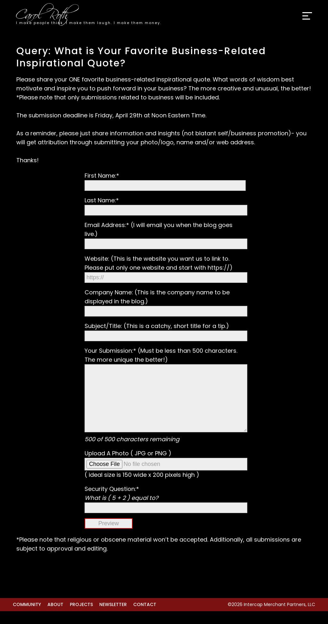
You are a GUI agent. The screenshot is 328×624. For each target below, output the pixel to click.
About (55, 617)
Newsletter (113, 617)
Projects (81, 617)
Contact (144, 617)
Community (27, 617)
